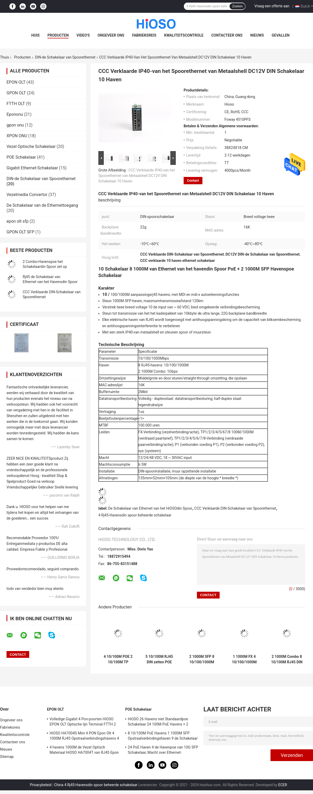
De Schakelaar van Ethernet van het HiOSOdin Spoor (150, 508)
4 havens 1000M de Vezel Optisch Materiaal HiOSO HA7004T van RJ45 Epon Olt (84, 750)
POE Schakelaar (21, 157)
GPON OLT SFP (20, 231)
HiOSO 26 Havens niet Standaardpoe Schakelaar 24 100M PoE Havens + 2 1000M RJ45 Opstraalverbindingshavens (161, 722)
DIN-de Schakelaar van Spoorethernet (65, 57)
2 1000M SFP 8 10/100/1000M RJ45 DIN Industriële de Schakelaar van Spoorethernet (201, 659)
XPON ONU (17, 135)
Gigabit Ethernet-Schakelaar (32, 167)
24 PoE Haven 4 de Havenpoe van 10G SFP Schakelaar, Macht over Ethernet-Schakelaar (163, 750)
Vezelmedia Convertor (27, 194)
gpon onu (15, 125)
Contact (193, 180)
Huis (35, 35)
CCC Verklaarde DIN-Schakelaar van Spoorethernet (235, 508)
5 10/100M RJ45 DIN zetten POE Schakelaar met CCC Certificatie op (159, 659)
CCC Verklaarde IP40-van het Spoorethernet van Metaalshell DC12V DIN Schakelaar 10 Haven (136, 175)
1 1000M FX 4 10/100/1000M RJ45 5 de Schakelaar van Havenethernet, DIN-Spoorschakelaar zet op (244, 659)
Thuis (4, 57)
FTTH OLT (16, 103)
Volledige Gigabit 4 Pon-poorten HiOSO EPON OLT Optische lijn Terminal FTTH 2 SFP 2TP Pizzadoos (83, 722)
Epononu (15, 114)
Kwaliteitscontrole (183, 35)
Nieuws (257, 35)
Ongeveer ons (111, 35)
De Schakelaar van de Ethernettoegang (42, 205)
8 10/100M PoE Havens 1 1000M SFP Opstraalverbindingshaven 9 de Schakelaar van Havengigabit (163, 736)
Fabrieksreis (144, 35)
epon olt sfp (17, 221)
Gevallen (281, 35)
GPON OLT (16, 92)
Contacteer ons (227, 35)
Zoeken (237, 6)
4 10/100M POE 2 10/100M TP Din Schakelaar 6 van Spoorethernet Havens (118, 659)
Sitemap (7, 757)
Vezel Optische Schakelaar (31, 146)
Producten (58, 35)
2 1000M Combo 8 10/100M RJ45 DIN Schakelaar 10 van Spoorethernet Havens (287, 659)
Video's (83, 35)
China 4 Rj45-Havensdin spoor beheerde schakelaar (95, 785)
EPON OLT (16, 82)
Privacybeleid (41, 785)
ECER (282, 785)
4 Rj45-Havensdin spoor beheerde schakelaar (134, 515)
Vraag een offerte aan (271, 6)
